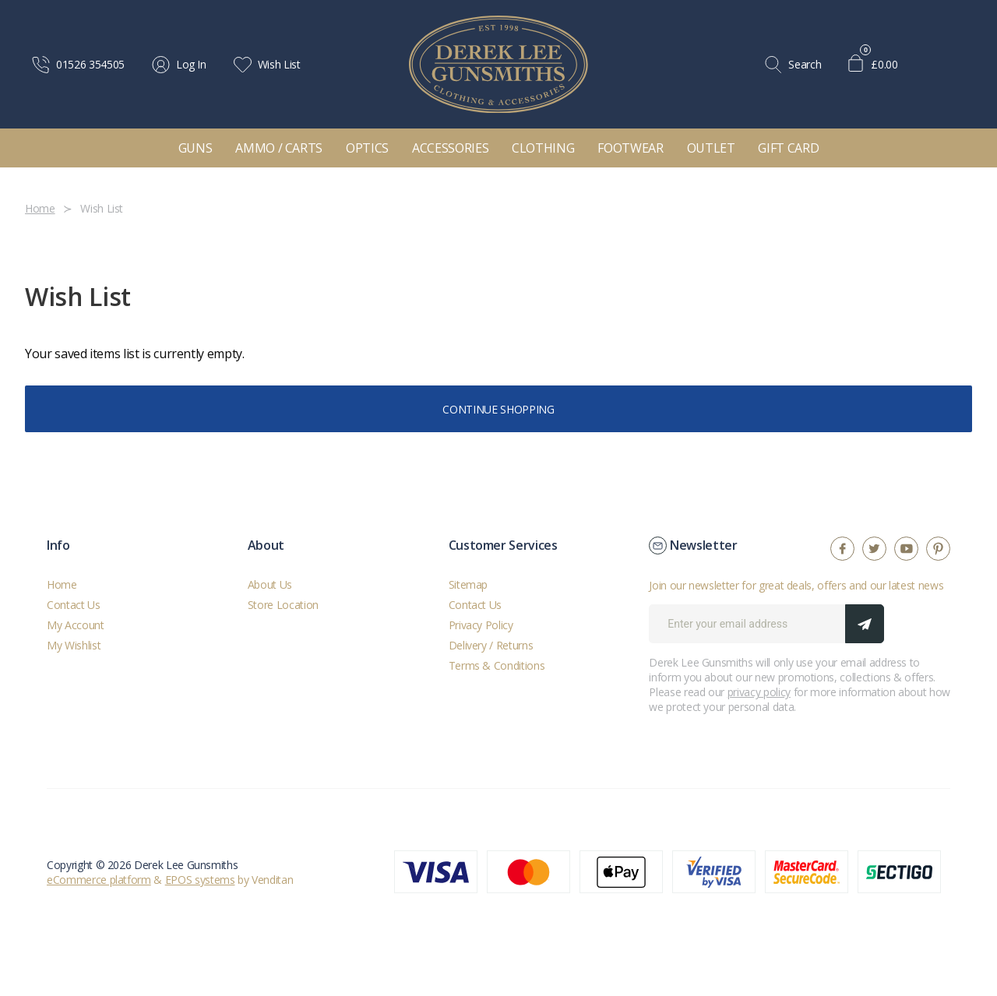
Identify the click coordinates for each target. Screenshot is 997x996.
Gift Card (788, 148)
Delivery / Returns (491, 645)
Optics (367, 148)
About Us (270, 584)
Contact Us (73, 604)
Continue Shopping (498, 409)
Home (62, 584)
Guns (195, 148)
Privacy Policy (481, 625)
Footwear (630, 148)
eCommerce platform (99, 879)
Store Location (283, 604)
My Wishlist (73, 645)
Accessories (450, 148)
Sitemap (468, 584)
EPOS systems (200, 879)
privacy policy (759, 692)
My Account (75, 625)
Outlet (711, 148)
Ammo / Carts (278, 148)
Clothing (543, 148)
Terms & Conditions (497, 665)
